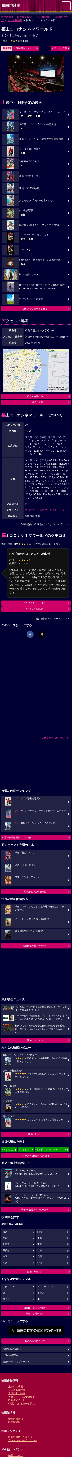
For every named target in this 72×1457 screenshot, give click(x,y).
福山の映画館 (15, 20)
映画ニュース (15, 1455)
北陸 (39, 1250)
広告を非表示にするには (55, 738)
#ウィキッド (25, 1149)
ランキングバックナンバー (22, 1440)
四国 (39, 1256)
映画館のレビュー (18, 1422)
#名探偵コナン (42, 1149)
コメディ (7, 1299)
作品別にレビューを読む (21, 1403)
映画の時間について (35, 1341)
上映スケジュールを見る (35, 308)
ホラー (40, 1299)
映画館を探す (24, 16)
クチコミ (31, 48)
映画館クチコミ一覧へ (35, 1307)
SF (4, 1293)
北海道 (6, 1244)
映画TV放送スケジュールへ (35, 1209)
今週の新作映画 (16, 1390)
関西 (5, 1238)
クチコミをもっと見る (35, 603)
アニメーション (45, 1286)
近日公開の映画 (16, 1393)
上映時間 (18, 48)
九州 (5, 1263)
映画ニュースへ (35, 1040)
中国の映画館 (43, 16)
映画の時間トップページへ (16, 1362)
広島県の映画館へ (12, 1349)
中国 (5, 1256)
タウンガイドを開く (35, 402)
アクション (8, 1286)
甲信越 (6, 1250)
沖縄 (39, 1263)
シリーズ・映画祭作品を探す (35, 1155)
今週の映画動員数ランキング (16, 837)
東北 (39, 1244)
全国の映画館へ (35, 1271)
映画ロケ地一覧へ (35, 1313)
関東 (39, 1232)
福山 (5, 40)
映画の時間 (7, 16)
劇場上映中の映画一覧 (35, 891)
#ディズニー (60, 1149)
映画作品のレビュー (19, 1400)
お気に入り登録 (59, 48)
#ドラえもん (8, 1149)
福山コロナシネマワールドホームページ (47, 510)
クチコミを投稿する (35, 609)
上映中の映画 (15, 1386)
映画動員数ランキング (20, 1437)
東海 (39, 1238)
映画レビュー (35, 1134)
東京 (5, 1232)
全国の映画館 (15, 1418)
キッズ (40, 1293)
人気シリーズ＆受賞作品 (21, 1396)
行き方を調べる (35, 396)
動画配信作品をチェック (35, 945)
